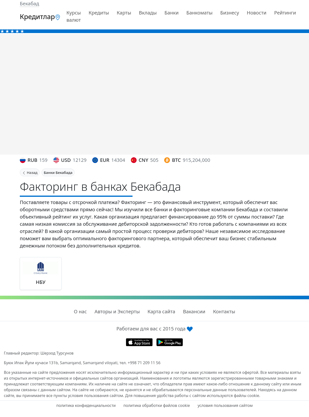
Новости (256, 12)
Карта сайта (161, 311)
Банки (171, 12)
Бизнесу (229, 12)
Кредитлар (40, 16)
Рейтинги (285, 12)
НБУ (40, 282)
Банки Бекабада (58, 172)
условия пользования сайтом (225, 405)
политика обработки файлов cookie (156, 405)
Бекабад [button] (29, 3)
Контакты (224, 311)
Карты (124, 12)
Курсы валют (73, 16)
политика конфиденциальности (86, 405)
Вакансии (194, 311)
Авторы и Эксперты (117, 311)
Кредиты (99, 12)
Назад (29, 172)
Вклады (148, 12)
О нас (80, 311)
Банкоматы (199, 12)
